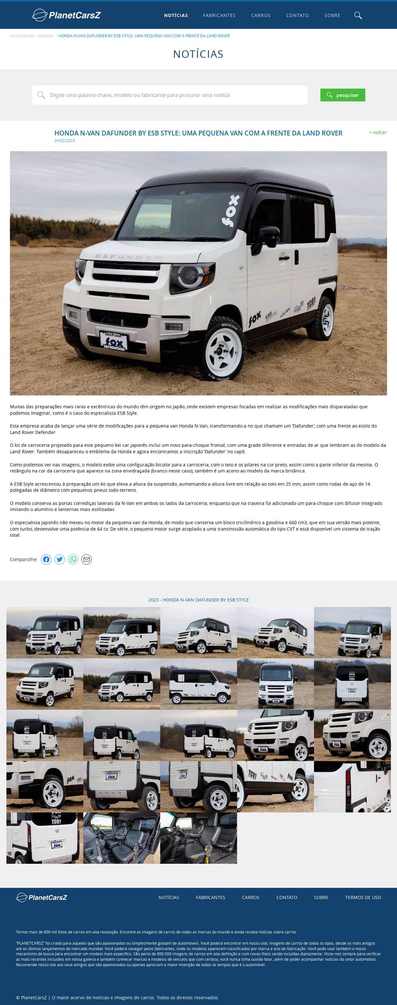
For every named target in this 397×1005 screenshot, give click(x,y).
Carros (260, 15)
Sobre (332, 15)
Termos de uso (363, 897)
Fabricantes (219, 15)
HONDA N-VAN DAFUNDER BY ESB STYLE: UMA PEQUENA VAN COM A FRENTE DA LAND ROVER (144, 35)
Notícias (175, 15)
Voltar (380, 131)
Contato (297, 15)
